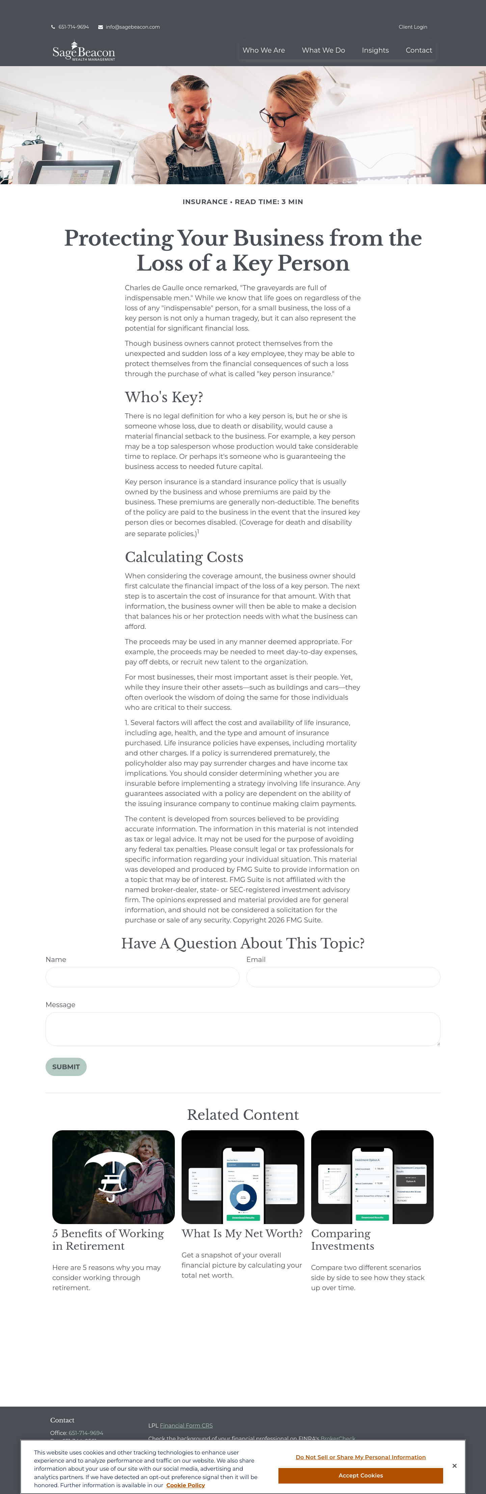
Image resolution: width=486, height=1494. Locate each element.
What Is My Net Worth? (242, 1213)
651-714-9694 (69, 7)
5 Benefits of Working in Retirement (108, 1219)
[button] (264, 29)
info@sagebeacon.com (129, 7)
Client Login (413, 7)
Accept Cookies (361, 1475)
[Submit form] (66, 1047)
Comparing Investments (342, 1219)
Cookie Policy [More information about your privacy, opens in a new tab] (185, 1485)
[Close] (454, 1466)
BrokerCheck (338, 1418)
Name (56, 939)
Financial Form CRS (186, 1405)
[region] (243, 1467)
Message (60, 984)
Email (256, 939)
